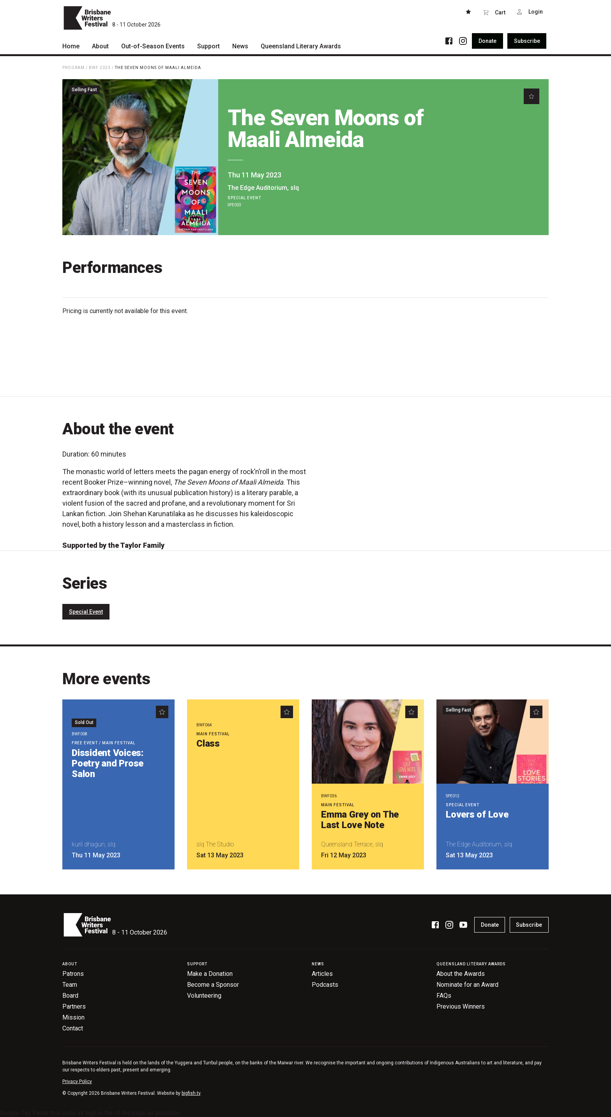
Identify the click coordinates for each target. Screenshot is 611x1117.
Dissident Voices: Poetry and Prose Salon (107, 763)
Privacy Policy (77, 1081)
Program (73, 67)
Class (208, 743)
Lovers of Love (477, 814)
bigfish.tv (191, 1093)
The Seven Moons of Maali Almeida (158, 67)
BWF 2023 (100, 67)
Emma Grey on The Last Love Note (360, 819)
